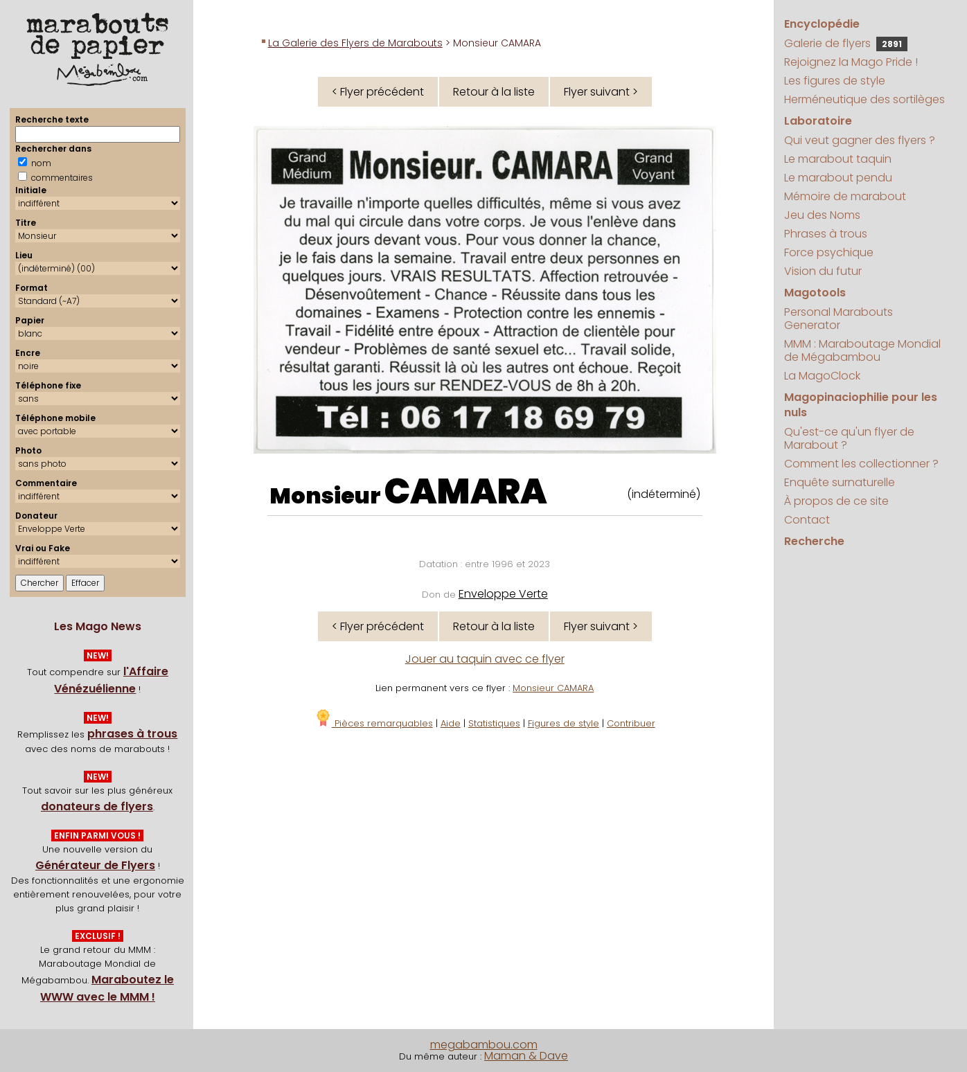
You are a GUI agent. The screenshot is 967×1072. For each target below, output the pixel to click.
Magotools (815, 293)
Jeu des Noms (822, 215)
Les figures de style (834, 81)
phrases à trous (132, 734)
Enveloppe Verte (503, 594)
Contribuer (631, 723)
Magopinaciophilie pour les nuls (860, 404)
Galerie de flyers (845, 43)
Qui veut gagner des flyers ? (859, 140)
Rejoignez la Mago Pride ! (851, 62)
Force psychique (828, 252)
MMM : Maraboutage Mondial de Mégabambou (862, 350)
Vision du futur (823, 271)
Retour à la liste (494, 92)
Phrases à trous (825, 234)
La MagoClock (822, 376)
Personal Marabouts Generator (838, 318)
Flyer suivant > (601, 92)
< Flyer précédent (378, 92)
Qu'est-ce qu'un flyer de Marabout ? (849, 438)
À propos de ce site (836, 501)
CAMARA (465, 491)
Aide (451, 723)
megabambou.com (484, 1045)
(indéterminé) (663, 494)
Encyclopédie (822, 24)
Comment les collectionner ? (861, 464)
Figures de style (563, 723)
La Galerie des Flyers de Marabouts (355, 43)
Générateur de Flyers (95, 865)
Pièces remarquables (373, 723)
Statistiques (494, 723)
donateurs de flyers (97, 806)
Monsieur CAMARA (553, 688)
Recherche (814, 541)
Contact (807, 520)
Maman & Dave (526, 1056)
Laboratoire (818, 121)
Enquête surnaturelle (839, 482)
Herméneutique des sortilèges (864, 99)
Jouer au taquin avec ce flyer (485, 659)
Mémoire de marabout (845, 196)
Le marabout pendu (838, 178)
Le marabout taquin (837, 159)
